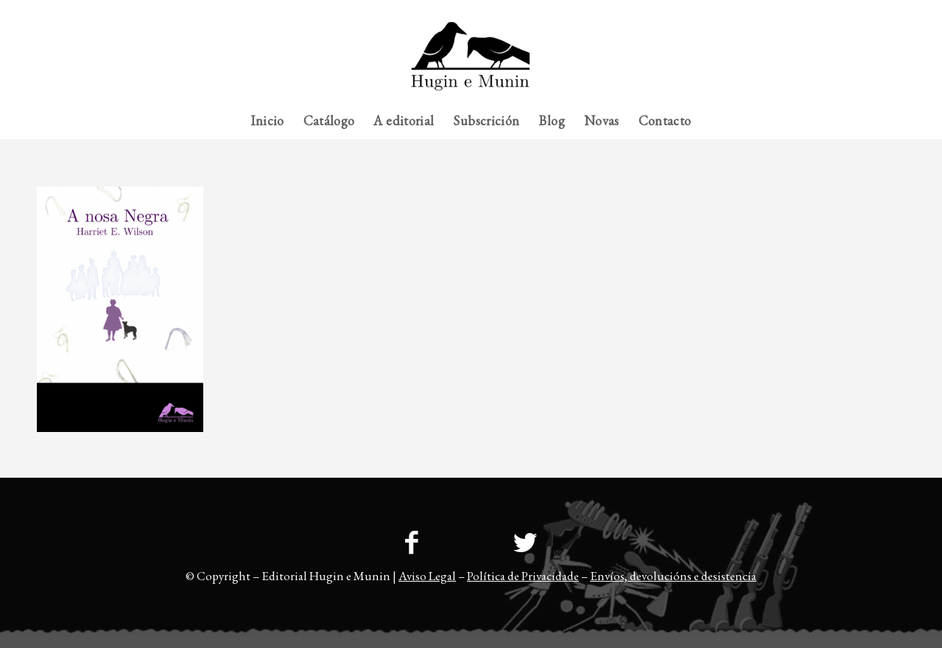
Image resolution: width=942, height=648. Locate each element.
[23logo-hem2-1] (471, 61)
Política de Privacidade (523, 576)
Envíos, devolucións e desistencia (673, 576)
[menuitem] (876, 11)
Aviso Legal (427, 576)
